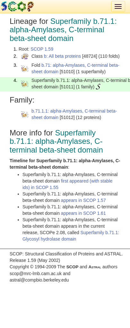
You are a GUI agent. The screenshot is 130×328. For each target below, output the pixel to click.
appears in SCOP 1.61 (83, 213)
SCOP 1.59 (41, 49)
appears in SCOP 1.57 (83, 200)
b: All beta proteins (62, 56)
